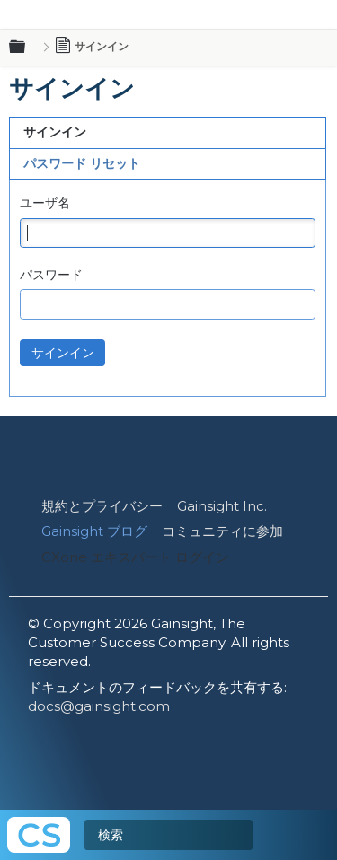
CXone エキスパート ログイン (135, 557)
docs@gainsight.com (99, 706)
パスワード (51, 275)
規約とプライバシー (102, 505)
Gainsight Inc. (222, 505)
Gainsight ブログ (94, 531)
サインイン (54, 132)
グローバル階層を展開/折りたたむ (28, 47)
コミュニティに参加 (222, 531)
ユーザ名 (45, 203)
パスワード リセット (81, 163)
